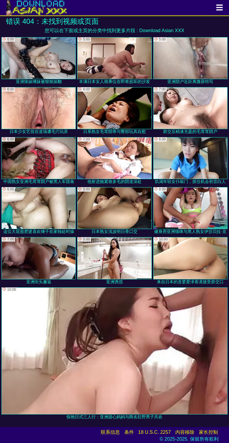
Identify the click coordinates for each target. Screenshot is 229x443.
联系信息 (110, 432)
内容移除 (184, 432)
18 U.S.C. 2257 (154, 432)
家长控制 (208, 432)
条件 (129, 432)
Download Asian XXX (161, 30)
